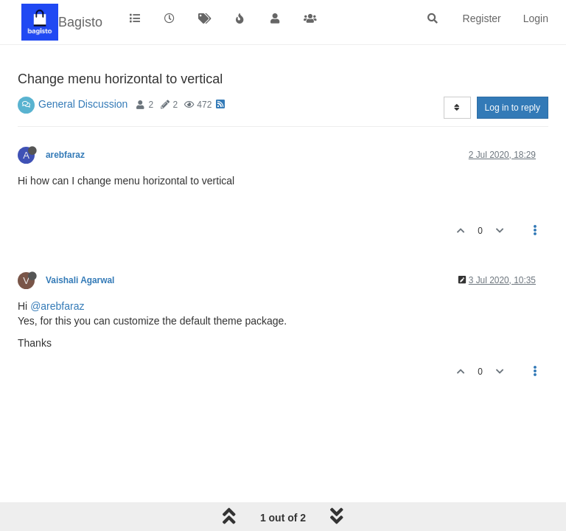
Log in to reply (512, 108)
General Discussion (82, 104)
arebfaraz (65, 155)
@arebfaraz (57, 306)
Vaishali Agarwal (80, 280)
